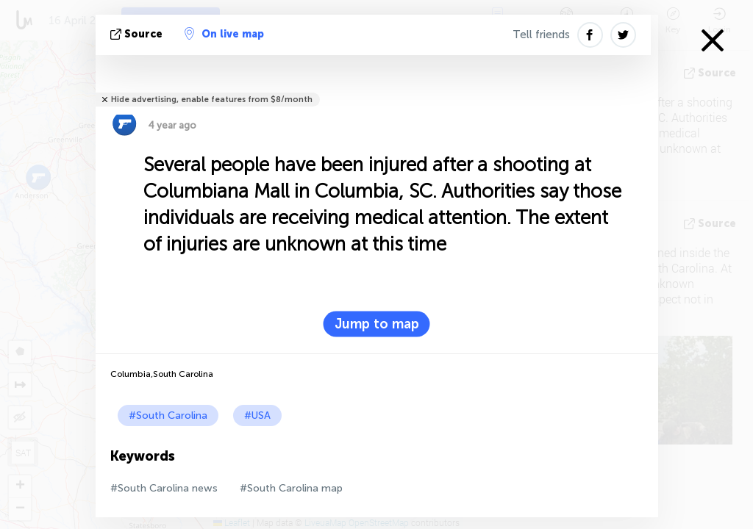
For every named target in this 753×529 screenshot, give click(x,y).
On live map (224, 33)
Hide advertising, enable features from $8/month (212, 99)
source (138, 34)
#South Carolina (168, 415)
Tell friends (541, 34)
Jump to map (377, 324)
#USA (257, 415)
